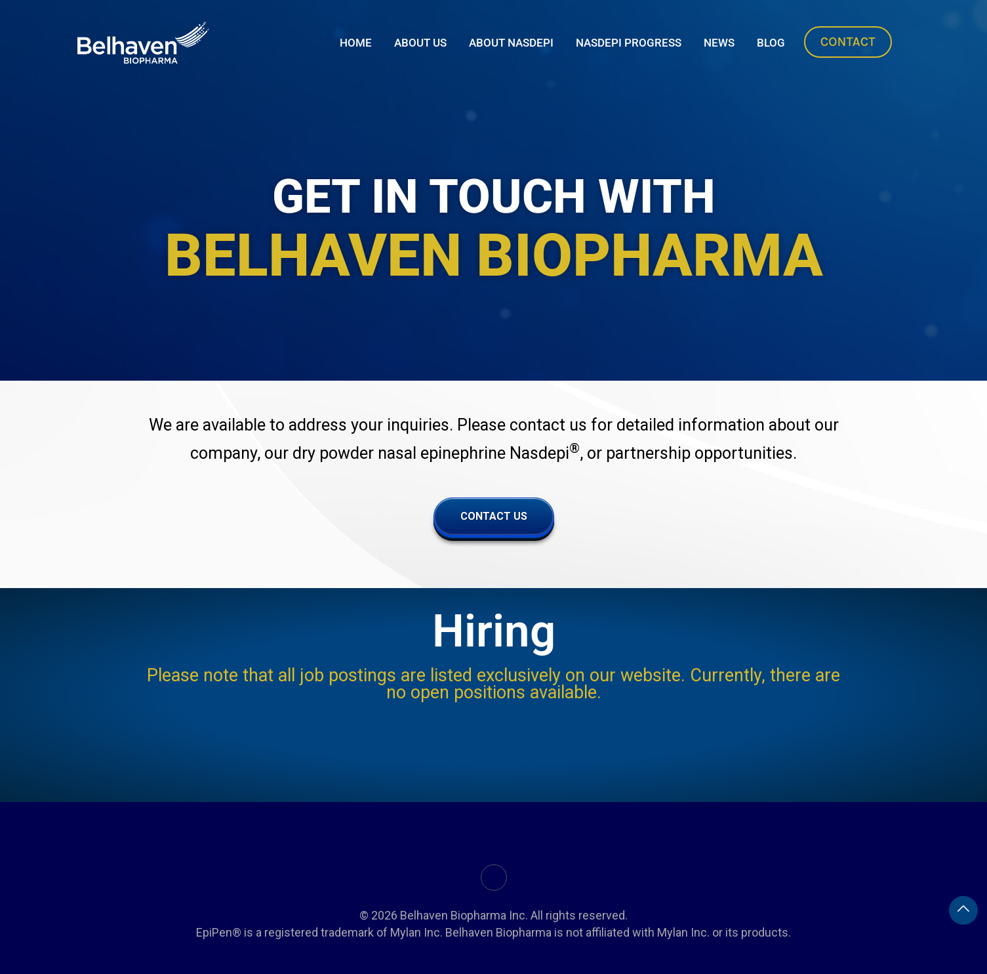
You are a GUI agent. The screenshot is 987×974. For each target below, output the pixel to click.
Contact (848, 41)
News (719, 42)
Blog (771, 42)
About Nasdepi (511, 42)
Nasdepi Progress (628, 42)
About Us (420, 42)
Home (356, 42)
